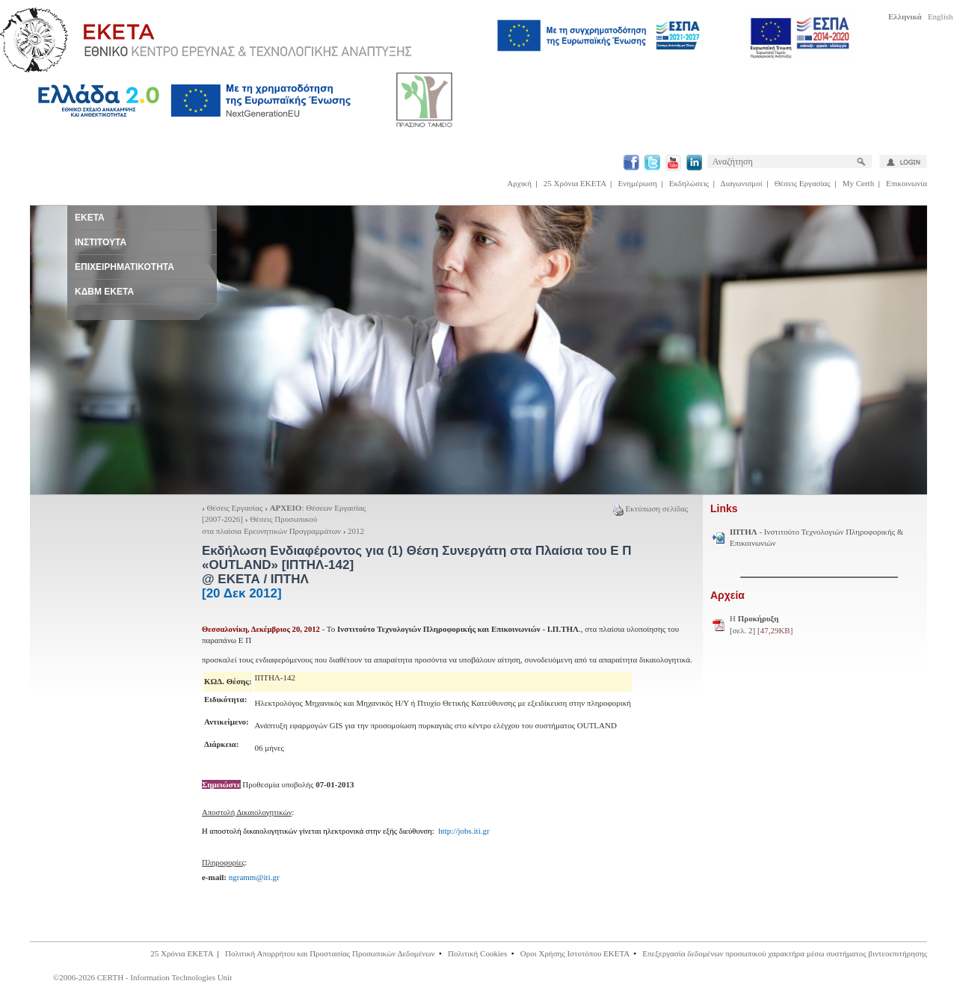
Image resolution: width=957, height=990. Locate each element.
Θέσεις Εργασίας (803, 183)
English (940, 16)
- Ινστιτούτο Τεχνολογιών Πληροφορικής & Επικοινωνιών (816, 537)
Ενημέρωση (637, 183)
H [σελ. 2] (761, 624)
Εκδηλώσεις (689, 183)
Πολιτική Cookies (477, 953)
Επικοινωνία (906, 183)
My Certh (858, 183)
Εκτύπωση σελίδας (650, 508)
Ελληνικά (905, 16)
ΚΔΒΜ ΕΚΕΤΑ (104, 291)
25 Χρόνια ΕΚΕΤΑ (575, 183)
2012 (356, 530)
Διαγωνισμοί (742, 183)
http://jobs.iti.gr (463, 830)
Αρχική (519, 183)
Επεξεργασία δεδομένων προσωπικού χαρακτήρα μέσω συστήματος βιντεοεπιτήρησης (784, 953)
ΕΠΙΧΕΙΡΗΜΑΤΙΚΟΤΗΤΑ (124, 267)
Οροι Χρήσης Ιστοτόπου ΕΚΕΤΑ (575, 953)
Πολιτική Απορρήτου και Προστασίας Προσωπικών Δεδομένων (330, 953)
